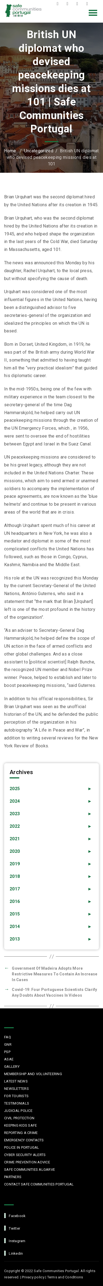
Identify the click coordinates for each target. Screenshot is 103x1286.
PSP (7, 1052)
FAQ (7, 1037)
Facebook (59, 4)
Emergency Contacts (24, 1140)
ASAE (8, 1059)
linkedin (13, 1253)
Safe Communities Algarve (29, 1169)
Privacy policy (33, 1277)
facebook (15, 1215)
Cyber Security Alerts (25, 1155)
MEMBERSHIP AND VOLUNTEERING (33, 1074)
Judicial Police (18, 1111)
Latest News (16, 1081)
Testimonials (16, 1103)
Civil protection (19, 1118)
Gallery (12, 1066)
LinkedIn (88, 4)
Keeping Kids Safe (20, 1125)
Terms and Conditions (65, 1277)
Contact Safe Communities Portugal (39, 1184)
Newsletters (16, 1089)
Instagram (78, 4)
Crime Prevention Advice (27, 1162)
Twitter (68, 4)
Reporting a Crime (21, 1133)
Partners (12, 1177)
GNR (8, 1044)
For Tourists (16, 1096)
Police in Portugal (21, 1147)
